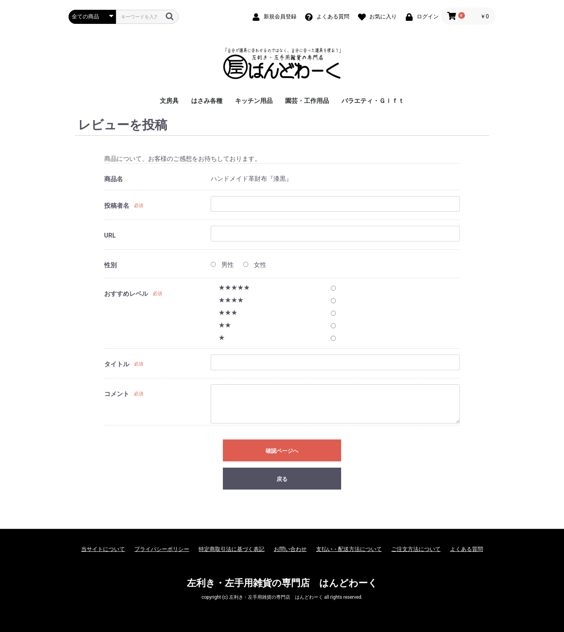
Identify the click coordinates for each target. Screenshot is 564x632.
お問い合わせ (290, 549)
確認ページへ (282, 451)
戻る (282, 479)
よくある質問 (466, 549)
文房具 (169, 100)
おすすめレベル (126, 293)
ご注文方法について (416, 549)
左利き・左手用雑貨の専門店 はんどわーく (282, 583)
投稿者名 (116, 205)
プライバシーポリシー (161, 549)
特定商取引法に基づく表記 (231, 549)
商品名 (113, 179)
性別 (110, 265)
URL (110, 235)
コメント (116, 394)
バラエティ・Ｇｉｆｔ (373, 100)
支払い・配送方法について (349, 549)
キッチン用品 (254, 100)
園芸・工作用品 (307, 100)
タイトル (116, 364)
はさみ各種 (206, 100)
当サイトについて (103, 549)
